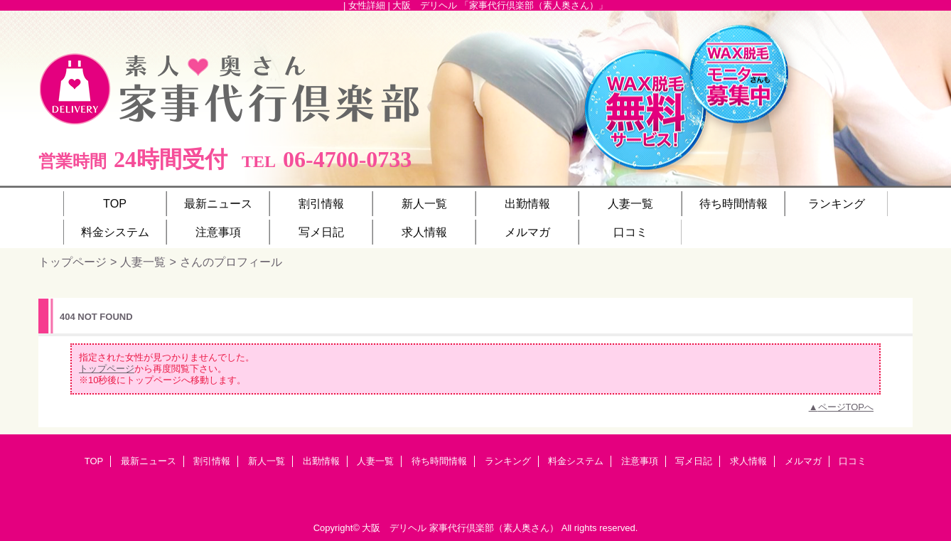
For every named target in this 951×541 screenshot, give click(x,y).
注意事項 (639, 461)
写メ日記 (693, 461)
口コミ (852, 461)
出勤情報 (321, 461)
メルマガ (803, 461)
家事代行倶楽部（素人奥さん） (494, 528)
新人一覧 (266, 461)
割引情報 (211, 461)
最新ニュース (148, 461)
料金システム (575, 461)
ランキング (508, 461)
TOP (115, 203)
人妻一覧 (143, 261)
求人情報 (748, 461)
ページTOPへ (846, 407)
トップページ (72, 261)
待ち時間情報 (439, 461)
